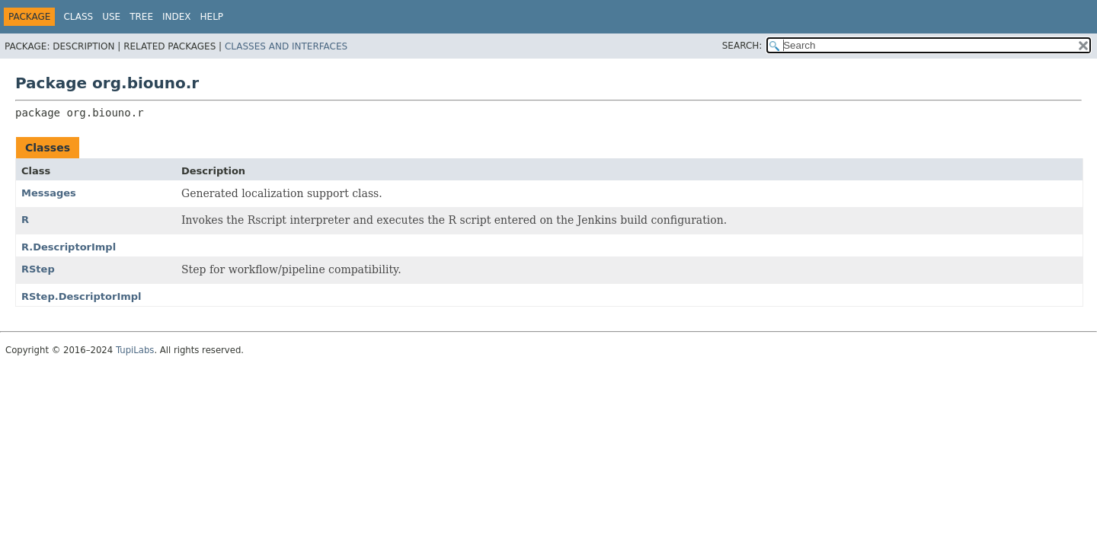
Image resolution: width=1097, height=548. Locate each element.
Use (111, 16)
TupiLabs (135, 350)
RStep (38, 269)
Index (176, 16)
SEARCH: (742, 45)
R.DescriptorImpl (68, 247)
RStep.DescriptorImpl (81, 296)
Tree (141, 16)
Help (212, 16)
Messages (48, 193)
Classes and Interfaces (286, 46)
